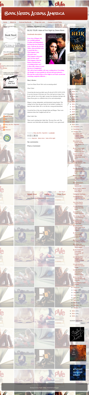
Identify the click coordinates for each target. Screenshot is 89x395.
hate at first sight (50, 138)
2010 (73, 316)
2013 (73, 124)
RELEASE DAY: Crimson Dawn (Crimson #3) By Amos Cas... (78, 136)
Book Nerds (8, 117)
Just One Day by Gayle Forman (78, 203)
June (75, 295)
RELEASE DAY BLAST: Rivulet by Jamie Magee (79, 246)
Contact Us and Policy (55, 22)
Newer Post (32, 194)
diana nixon (41, 138)
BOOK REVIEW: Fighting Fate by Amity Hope (78, 221)
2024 (73, 96)
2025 (73, 94)
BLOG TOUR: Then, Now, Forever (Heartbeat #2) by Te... (79, 178)
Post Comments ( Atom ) (42, 198)
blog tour (34, 138)
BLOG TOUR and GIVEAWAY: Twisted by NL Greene (78, 235)
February (76, 305)
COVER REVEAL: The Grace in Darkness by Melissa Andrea (78, 272)
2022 (73, 101)
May (74, 297)
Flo (6, 120)
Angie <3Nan (42, 387)
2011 (73, 313)
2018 (73, 111)
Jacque (7, 122)
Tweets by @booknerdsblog (11, 55)
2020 (73, 107)
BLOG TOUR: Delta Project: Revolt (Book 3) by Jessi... (79, 150)
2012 (73, 311)
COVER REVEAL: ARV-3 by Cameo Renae (79, 266)
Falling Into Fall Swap (79, 194)
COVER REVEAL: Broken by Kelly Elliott (78, 208)
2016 (73, 117)
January (75, 307)
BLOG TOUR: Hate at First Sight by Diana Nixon (79, 190)
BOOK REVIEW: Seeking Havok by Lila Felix (79, 278)
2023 (73, 99)
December (76, 126)
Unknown (8, 130)
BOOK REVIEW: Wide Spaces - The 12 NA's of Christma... (79, 163)
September (76, 287)
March (75, 302)
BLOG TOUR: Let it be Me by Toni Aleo (79, 240)
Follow (5, 69)
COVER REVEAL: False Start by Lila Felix (79, 198)
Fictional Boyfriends (25, 22)
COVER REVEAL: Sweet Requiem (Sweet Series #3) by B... (79, 171)
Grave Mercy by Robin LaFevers (78, 212)
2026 (73, 91)
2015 (73, 119)
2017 (73, 114)
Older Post (61, 194)
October (75, 131)
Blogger (56, 387)
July (74, 292)
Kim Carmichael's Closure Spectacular (78, 184)
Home (5, 22)
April (74, 300)
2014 (73, 122)
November (76, 129)
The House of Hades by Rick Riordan (79, 216)
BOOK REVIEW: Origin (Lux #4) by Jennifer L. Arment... (79, 228)
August (75, 290)
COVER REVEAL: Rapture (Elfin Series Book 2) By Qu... (79, 156)
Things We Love (39, 22)
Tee (6, 128)
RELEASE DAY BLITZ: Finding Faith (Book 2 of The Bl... (78, 143)
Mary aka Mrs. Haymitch (12, 125)
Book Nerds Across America (34, 13)
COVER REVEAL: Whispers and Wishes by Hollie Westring (78, 259)
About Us (13, 22)
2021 (73, 104)
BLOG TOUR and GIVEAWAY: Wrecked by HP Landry (78, 252)
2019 (73, 109)
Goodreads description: (34, 34)
